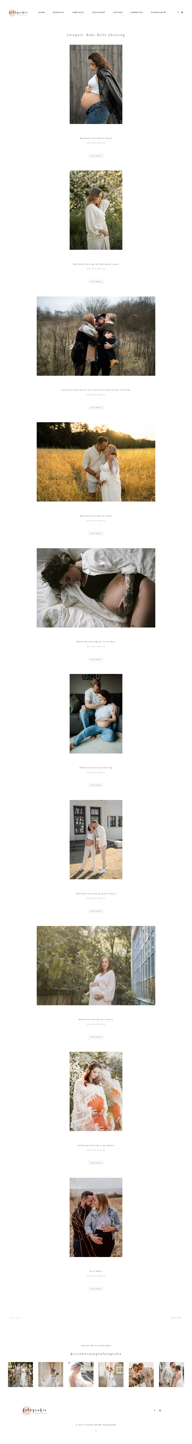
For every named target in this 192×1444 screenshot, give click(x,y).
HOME (41, 12)
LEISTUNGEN (98, 12)
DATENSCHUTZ (158, 12)
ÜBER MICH (78, 12)
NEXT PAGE (177, 1318)
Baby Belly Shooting (96, 143)
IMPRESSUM (137, 12)
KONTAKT (118, 12)
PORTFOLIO (58, 12)
